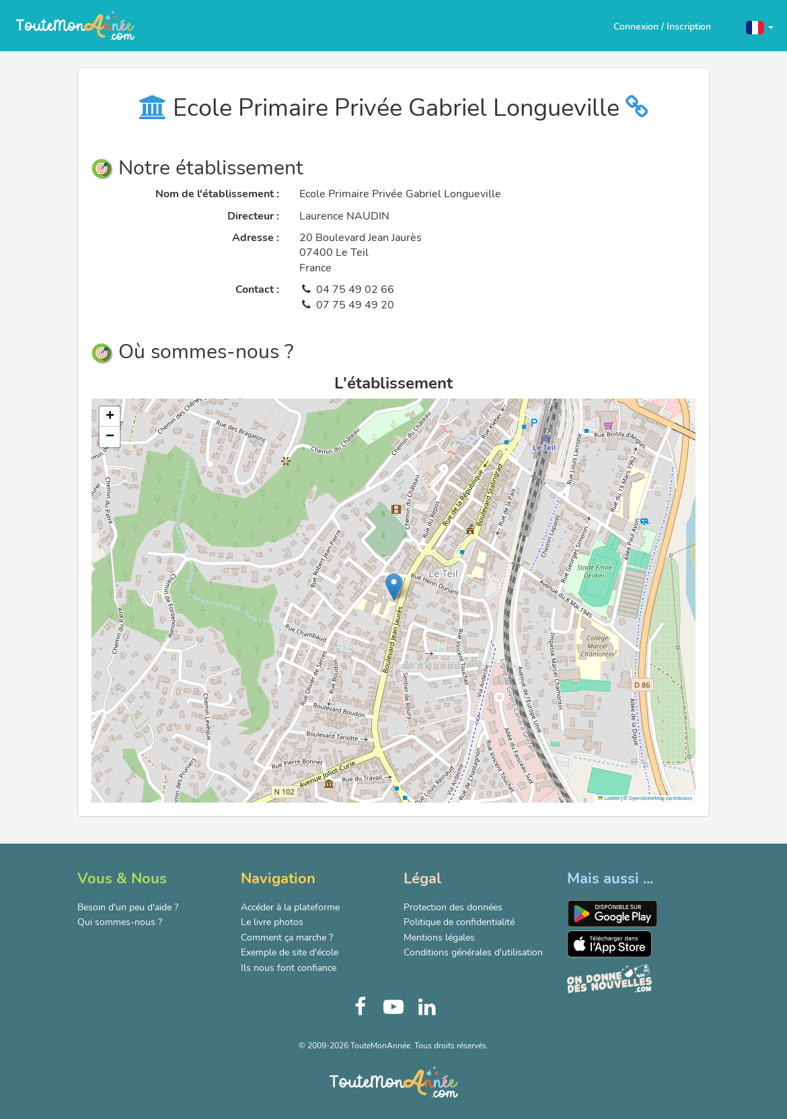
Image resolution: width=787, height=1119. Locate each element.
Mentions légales (439, 937)
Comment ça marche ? (287, 937)
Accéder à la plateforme (290, 907)
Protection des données (453, 907)
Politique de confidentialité (459, 922)
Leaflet (609, 798)
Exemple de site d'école (289, 952)
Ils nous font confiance (288, 967)
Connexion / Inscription (662, 26)
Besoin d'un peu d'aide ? (127, 907)
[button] (760, 26)
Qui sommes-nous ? (119, 922)
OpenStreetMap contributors (660, 798)
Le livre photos (272, 922)
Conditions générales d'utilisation (473, 952)
